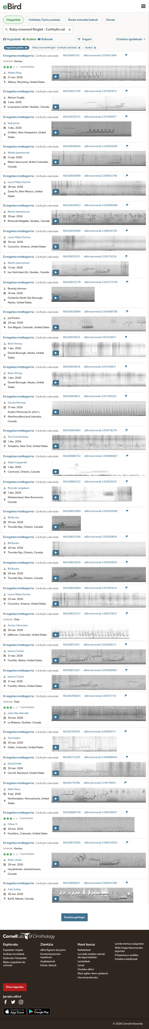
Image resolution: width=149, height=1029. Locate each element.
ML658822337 (72, 613)
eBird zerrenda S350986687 (101, 456)
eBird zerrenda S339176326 (100, 256)
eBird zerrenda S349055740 (101, 175)
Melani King (14, 72)
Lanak (81, 965)
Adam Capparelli (17, 462)
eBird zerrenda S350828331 (101, 481)
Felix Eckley (14, 889)
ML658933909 (72, 231)
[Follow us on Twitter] (13, 1002)
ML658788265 (72, 696)
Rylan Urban (15, 860)
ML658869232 (72, 481)
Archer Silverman (18, 625)
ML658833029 (72, 562)
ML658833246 (72, 536)
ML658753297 (71, 757)
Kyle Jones (14, 123)
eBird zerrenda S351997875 (100, 91)
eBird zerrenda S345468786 (101, 311)
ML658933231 (71, 256)
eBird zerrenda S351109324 (100, 396)
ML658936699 (72, 175)
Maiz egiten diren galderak (93, 973)
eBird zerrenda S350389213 (100, 644)
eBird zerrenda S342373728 (101, 282)
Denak (110, 19)
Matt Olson (14, 789)
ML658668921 (71, 883)
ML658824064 (72, 588)
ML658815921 (71, 644)
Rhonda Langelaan (18, 488)
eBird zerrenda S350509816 (101, 536)
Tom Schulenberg (18, 437)
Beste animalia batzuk (83, 19)
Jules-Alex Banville (18, 713)
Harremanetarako (88, 977)
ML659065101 (71, 55)
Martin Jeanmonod (18, 152)
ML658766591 (71, 731)
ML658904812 (71, 396)
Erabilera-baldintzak (126, 959)
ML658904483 (72, 430)
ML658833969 (72, 511)
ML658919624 (71, 366)
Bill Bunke (13, 517)
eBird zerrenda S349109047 (101, 812)
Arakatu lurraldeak (13, 954)
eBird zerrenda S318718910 (100, 783)
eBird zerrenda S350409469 (100, 670)
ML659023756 (72, 91)
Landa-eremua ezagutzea (129, 943)
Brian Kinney (15, 343)
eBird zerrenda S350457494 (100, 55)
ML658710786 (71, 783)
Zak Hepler (14, 738)
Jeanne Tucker (16, 651)
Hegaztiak (13, 19)
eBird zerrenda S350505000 (101, 511)
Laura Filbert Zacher (19, 182)
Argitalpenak (47, 961)
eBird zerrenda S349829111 (100, 731)
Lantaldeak (84, 961)
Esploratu (10, 944)
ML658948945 (72, 146)
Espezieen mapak (13, 950)
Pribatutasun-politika (127, 955)
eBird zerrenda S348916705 (101, 231)
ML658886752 (72, 456)
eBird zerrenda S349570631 (101, 613)
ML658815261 (71, 670)
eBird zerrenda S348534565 (101, 842)
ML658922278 (72, 282)
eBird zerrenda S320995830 (101, 146)
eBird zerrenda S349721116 (100, 696)
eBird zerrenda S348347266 (101, 883)
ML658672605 (72, 842)
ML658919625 (71, 337)
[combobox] (38, 29)
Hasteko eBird (86, 969)
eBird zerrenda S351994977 (100, 116)
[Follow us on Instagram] (21, 1002)
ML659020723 (71, 116)
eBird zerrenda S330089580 (101, 205)
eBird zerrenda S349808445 (101, 757)
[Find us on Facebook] (5, 1002)
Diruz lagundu (14, 987)
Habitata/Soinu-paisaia (44, 19)
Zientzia (46, 944)
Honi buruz (86, 944)
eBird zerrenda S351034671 (100, 337)
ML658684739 (72, 812)
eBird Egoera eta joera (53, 950)
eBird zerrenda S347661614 (100, 588)
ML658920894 (72, 311)
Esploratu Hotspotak (15, 958)
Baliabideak (84, 950)
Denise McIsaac (17, 402)
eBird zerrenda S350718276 (100, 430)
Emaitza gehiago (74, 917)
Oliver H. (13, 824)
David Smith (15, 763)
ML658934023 (72, 205)
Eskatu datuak (48, 965)
